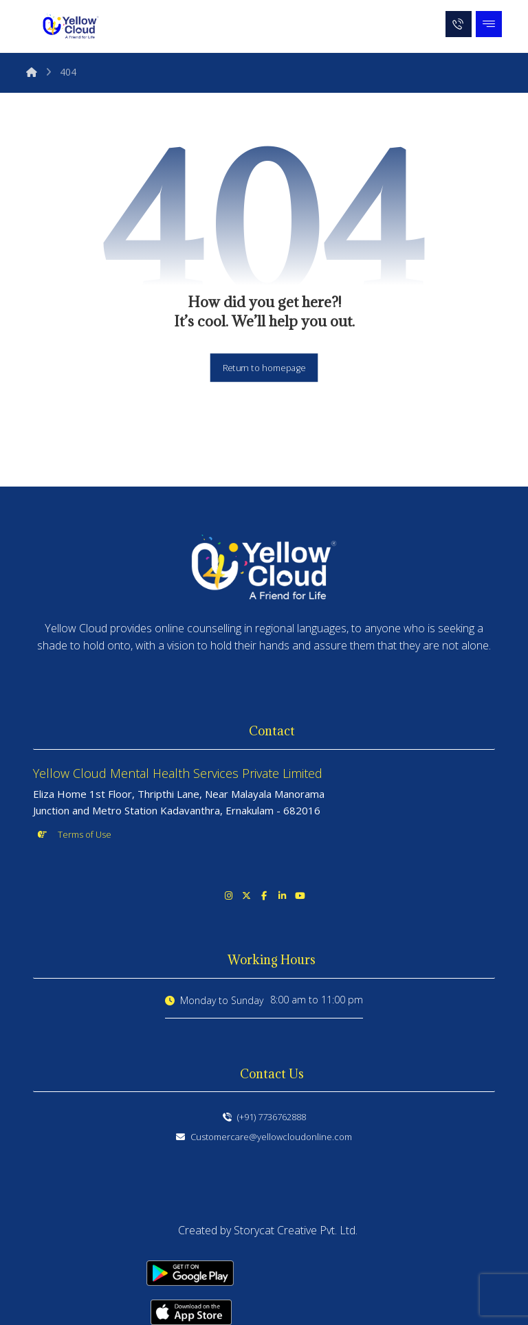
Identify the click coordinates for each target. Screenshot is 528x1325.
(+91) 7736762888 (264, 1117)
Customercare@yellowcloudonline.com (264, 1137)
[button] (489, 24)
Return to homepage (264, 367)
